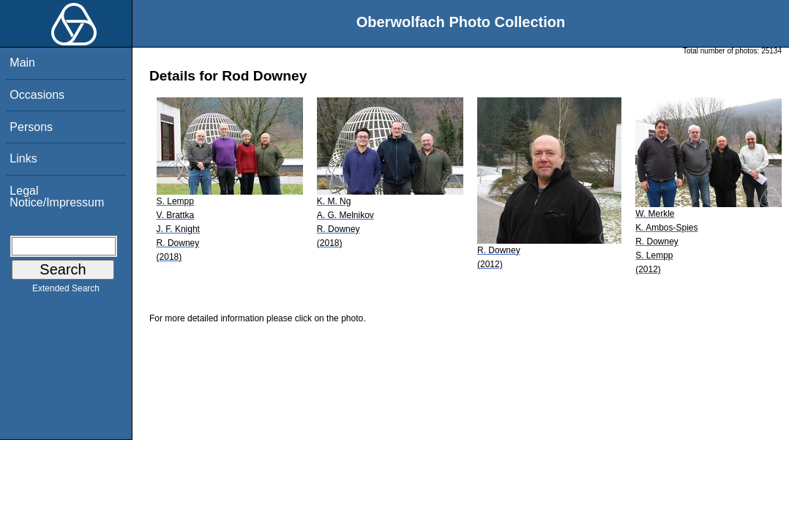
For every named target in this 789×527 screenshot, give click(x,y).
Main (22, 62)
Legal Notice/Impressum (57, 196)
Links (23, 158)
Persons (31, 127)
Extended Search (66, 291)
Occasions (37, 95)
